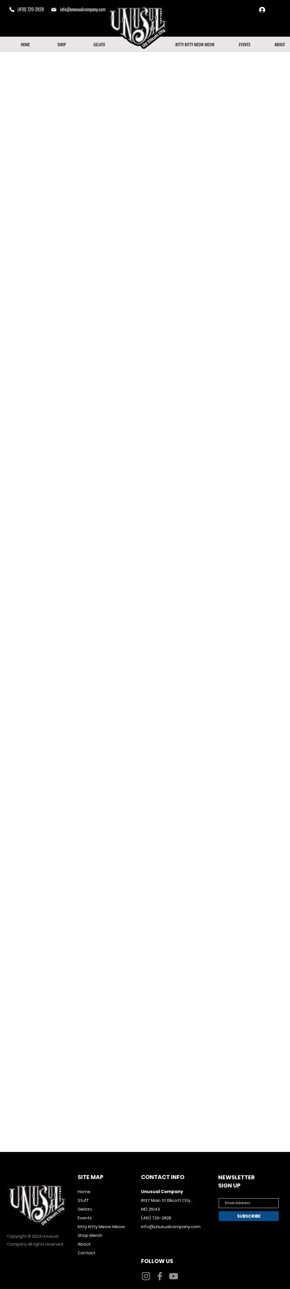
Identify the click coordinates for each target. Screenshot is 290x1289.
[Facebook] (159, 1276)
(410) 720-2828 (156, 1218)
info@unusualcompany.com (83, 9)
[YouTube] (173, 1276)
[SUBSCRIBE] (249, 1216)
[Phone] (11, 9)
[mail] (53, 9)
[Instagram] (145, 1276)
